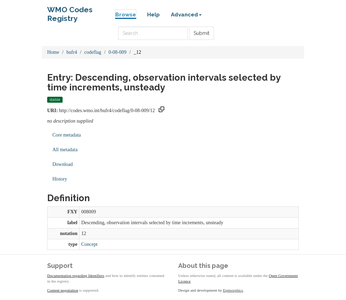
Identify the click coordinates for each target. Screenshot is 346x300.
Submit (201, 33)
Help (153, 15)
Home (53, 52)
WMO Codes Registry (70, 11)
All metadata (65, 149)
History (59, 179)
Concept (89, 244)
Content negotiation (62, 290)
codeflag (92, 52)
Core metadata (66, 135)
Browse (125, 15)
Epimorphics (233, 290)
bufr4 (71, 52)
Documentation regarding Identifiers (75, 275)
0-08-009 (117, 52)
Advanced (186, 15)
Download (62, 164)
